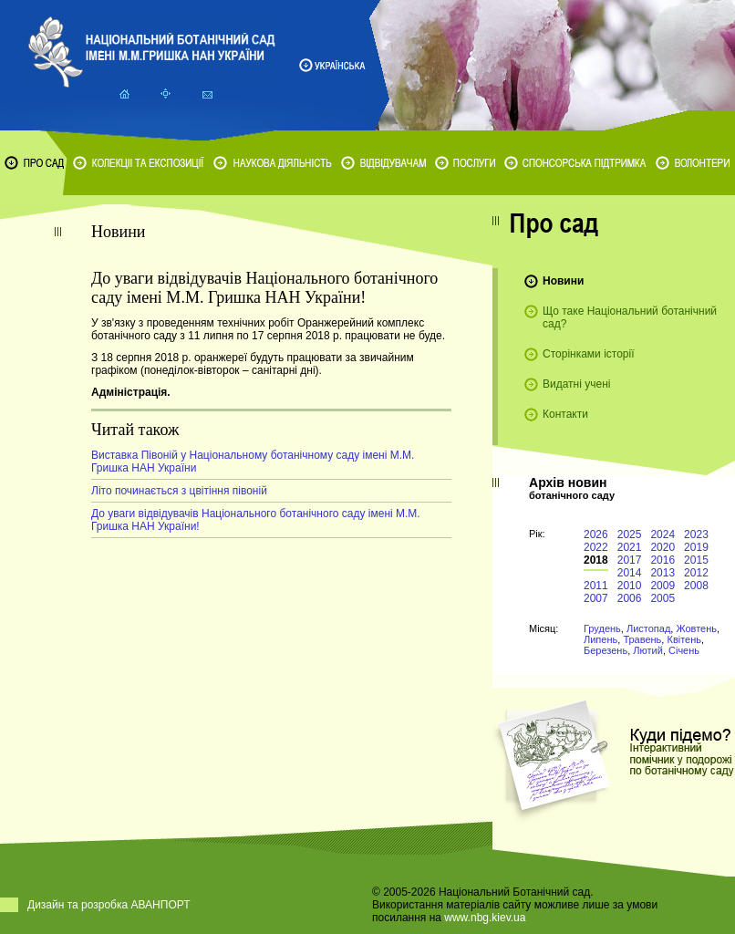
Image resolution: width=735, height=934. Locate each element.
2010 (629, 585)
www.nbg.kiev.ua (484, 917)
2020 (662, 547)
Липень (600, 639)
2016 (662, 560)
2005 (662, 598)
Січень (683, 650)
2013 (662, 572)
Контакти (565, 414)
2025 (629, 534)
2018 (596, 560)
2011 (596, 585)
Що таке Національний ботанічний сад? (630, 317)
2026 (596, 534)
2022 (596, 547)
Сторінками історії (589, 354)
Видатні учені (576, 384)
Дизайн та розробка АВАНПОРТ (109, 904)
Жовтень (696, 628)
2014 (629, 572)
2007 (596, 598)
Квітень (684, 639)
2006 (629, 598)
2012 (696, 572)
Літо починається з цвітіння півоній (179, 490)
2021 (629, 547)
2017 (629, 560)
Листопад (648, 628)
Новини (563, 281)
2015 (696, 560)
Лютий (648, 650)
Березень (605, 650)
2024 (662, 534)
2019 (696, 547)
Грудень (602, 628)
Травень (642, 639)
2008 (696, 585)
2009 (662, 585)
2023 (696, 534)
